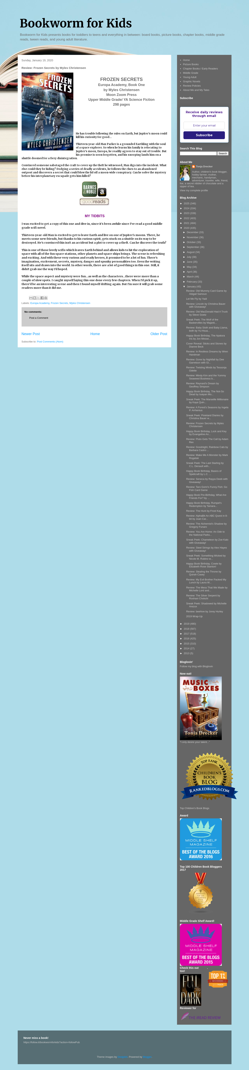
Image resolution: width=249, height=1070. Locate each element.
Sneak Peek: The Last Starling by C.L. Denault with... (205, 465)
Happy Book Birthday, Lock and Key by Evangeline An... (206, 433)
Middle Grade (190, 72)
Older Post (159, 334)
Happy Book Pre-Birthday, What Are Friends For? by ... (206, 496)
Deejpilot (123, 1056)
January (191, 286)
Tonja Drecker (204, 166)
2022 (187, 218)
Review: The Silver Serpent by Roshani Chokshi (203, 597)
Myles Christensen (79, 303)
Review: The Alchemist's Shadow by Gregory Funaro (206, 525)
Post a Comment (38, 317)
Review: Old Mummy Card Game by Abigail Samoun (206, 292)
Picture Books (191, 64)
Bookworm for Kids (76, 23)
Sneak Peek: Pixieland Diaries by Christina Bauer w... (205, 417)
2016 (187, 638)
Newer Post (31, 334)
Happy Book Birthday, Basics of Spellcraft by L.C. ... (203, 473)
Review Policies (192, 85)
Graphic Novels (191, 81)
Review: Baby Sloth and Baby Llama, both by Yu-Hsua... (207, 329)
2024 (187, 208)
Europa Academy (39, 303)
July (189, 256)
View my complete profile (194, 190)
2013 (187, 653)
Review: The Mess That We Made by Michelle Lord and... (206, 589)
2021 (187, 223)
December (193, 232)
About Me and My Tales (196, 90)
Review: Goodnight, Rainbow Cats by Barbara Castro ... (207, 449)
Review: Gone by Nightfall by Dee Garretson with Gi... (205, 361)
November (193, 237)
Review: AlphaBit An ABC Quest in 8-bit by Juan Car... (207, 517)
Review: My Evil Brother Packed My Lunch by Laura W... (206, 581)
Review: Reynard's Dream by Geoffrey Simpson (202, 385)
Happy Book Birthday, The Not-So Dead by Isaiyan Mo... (205, 393)
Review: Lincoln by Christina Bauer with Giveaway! (205, 305)
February (192, 281)
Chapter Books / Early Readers (200, 68)
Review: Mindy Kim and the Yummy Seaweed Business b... (206, 377)
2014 (187, 648)
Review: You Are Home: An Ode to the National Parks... (205, 533)
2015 (187, 643)
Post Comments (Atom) (50, 341)
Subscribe (204, 135)
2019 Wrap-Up (194, 616)
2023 (187, 213)
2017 (187, 633)
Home (95, 334)
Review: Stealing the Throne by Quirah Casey (203, 573)
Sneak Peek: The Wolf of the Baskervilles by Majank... (202, 321)
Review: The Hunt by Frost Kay (203, 510)
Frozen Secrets (59, 303)
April (190, 271)
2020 (187, 227)
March (191, 276)
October (191, 242)
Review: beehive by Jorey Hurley (204, 611)
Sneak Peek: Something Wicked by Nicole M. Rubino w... (206, 557)
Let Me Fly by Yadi (196, 298)
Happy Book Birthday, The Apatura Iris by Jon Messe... (205, 337)
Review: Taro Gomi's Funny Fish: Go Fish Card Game (206, 488)
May (189, 266)
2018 (187, 628)
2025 (187, 203)
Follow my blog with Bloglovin (196, 666)
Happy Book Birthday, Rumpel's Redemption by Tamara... (204, 504)
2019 (187, 623)
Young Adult (189, 77)
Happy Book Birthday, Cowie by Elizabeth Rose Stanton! (204, 565)
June (190, 261)
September (193, 247)
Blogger (147, 1056)
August (191, 252)
